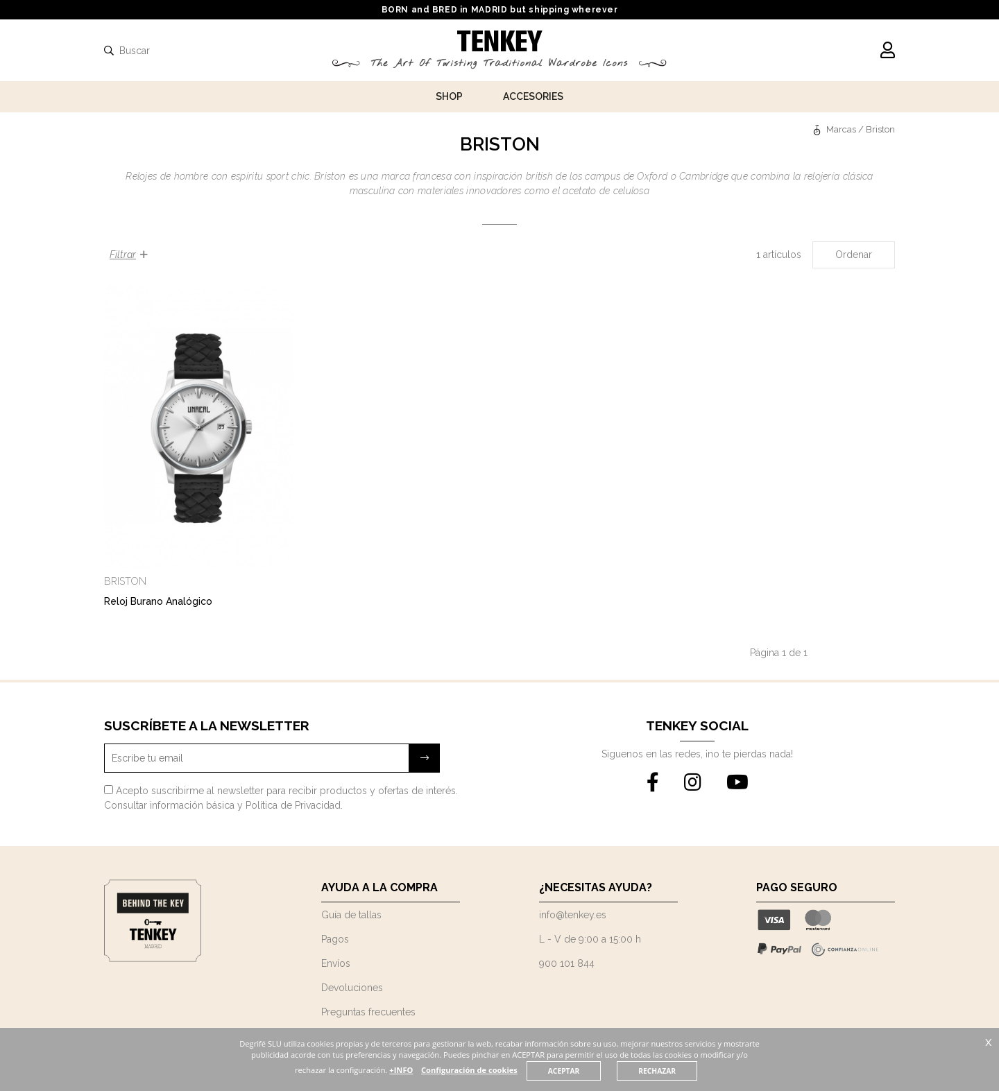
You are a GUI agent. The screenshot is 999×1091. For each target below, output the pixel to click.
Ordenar (853, 254)
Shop (449, 96)
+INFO (426, 1070)
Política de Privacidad (293, 805)
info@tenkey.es (572, 914)
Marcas (846, 129)
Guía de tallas (351, 914)
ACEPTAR (589, 1071)
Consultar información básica (169, 805)
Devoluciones (352, 987)
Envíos (335, 963)
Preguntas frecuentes (368, 1011)
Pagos (335, 939)
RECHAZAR (682, 1071)
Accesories (533, 96)
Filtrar (129, 254)
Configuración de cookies (494, 1070)
